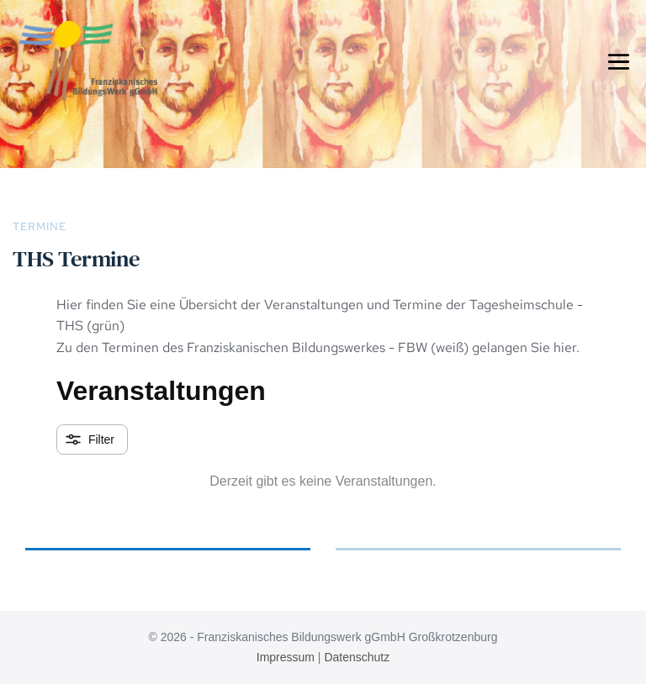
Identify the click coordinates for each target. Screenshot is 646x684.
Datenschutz (356, 657)
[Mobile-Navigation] (618, 61)
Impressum (286, 657)
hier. (565, 347)
